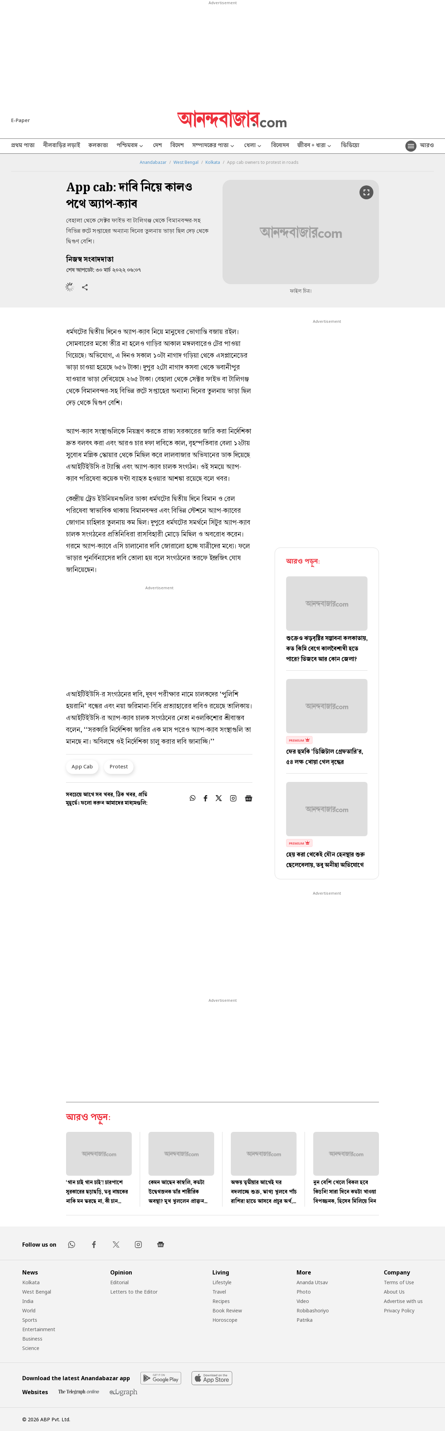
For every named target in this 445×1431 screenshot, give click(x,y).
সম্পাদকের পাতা (214, 146)
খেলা (253, 146)
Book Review (227, 1310)
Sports (29, 1320)
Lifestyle (222, 1282)
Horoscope (224, 1320)
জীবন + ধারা (315, 146)
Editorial (119, 1282)
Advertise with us (403, 1301)
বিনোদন (280, 146)
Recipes (221, 1301)
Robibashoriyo (313, 1310)
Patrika (305, 1320)
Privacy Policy (399, 1310)
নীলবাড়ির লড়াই (61, 146)
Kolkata (212, 162)
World (28, 1310)
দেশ (157, 146)
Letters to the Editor (133, 1291)
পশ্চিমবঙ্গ (130, 146)
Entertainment (38, 1329)
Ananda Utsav (312, 1282)
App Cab (82, 766)
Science (30, 1348)
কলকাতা (98, 146)
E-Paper (20, 120)
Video (303, 1301)
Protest (119, 766)
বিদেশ (177, 146)
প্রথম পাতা (23, 146)
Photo (304, 1291)
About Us (394, 1291)
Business (32, 1338)
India (27, 1301)
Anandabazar (153, 162)
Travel (219, 1291)
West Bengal (186, 162)
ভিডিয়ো (350, 146)
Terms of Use (399, 1282)
